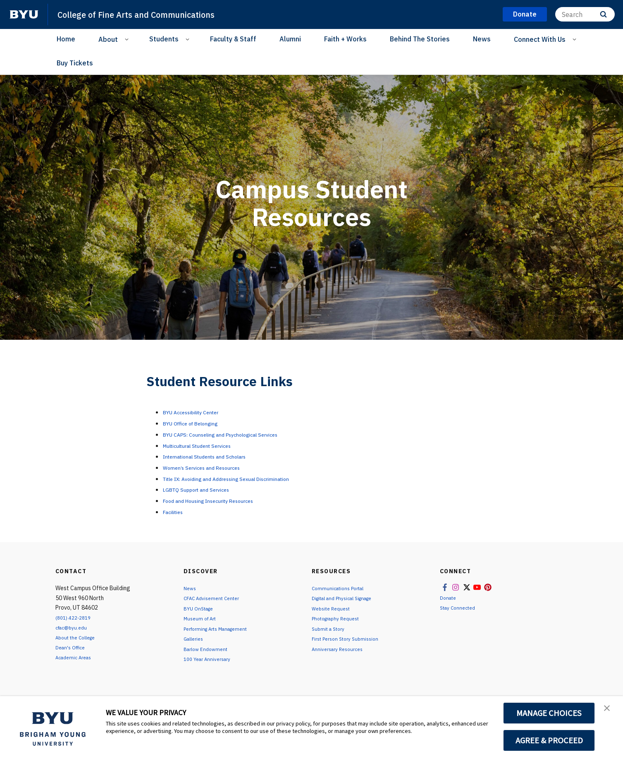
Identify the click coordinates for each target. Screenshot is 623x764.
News (482, 39)
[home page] (24, 14)
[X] (146, 64)
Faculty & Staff (233, 39)
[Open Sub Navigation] (128, 39)
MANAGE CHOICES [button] (549, 713)
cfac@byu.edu (73, 627)
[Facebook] (113, 64)
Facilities (176, 511)
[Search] (585, 14)
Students (164, 39)
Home (66, 39)
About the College (79, 637)
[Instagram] (129, 64)
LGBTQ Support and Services (206, 489)
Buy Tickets (75, 63)
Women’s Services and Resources (213, 467)
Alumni (290, 39)
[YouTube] (162, 64)
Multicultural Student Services (209, 445)
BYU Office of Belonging (199, 423)
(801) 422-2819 (75, 617)
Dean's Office (72, 647)
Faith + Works (345, 39)
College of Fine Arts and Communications (152, 14)
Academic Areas (76, 657)
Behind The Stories (420, 39)
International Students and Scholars (218, 456)
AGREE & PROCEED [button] (549, 740)
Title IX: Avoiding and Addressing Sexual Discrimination (247, 478)
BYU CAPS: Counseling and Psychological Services (238, 434)
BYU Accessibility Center (201, 412)
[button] (609, 711)
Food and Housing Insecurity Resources (223, 500)
